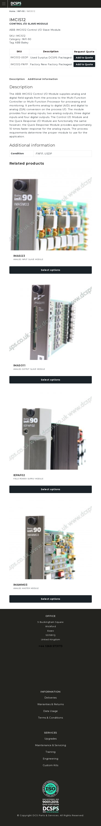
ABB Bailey (21, 42)
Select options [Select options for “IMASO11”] (50, 379)
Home (12, 11)
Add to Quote (84, 57)
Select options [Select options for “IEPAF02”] (50, 489)
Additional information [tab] (43, 79)
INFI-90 (21, 11)
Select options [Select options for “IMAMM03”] (50, 598)
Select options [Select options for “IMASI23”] (50, 270)
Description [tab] (17, 79)
